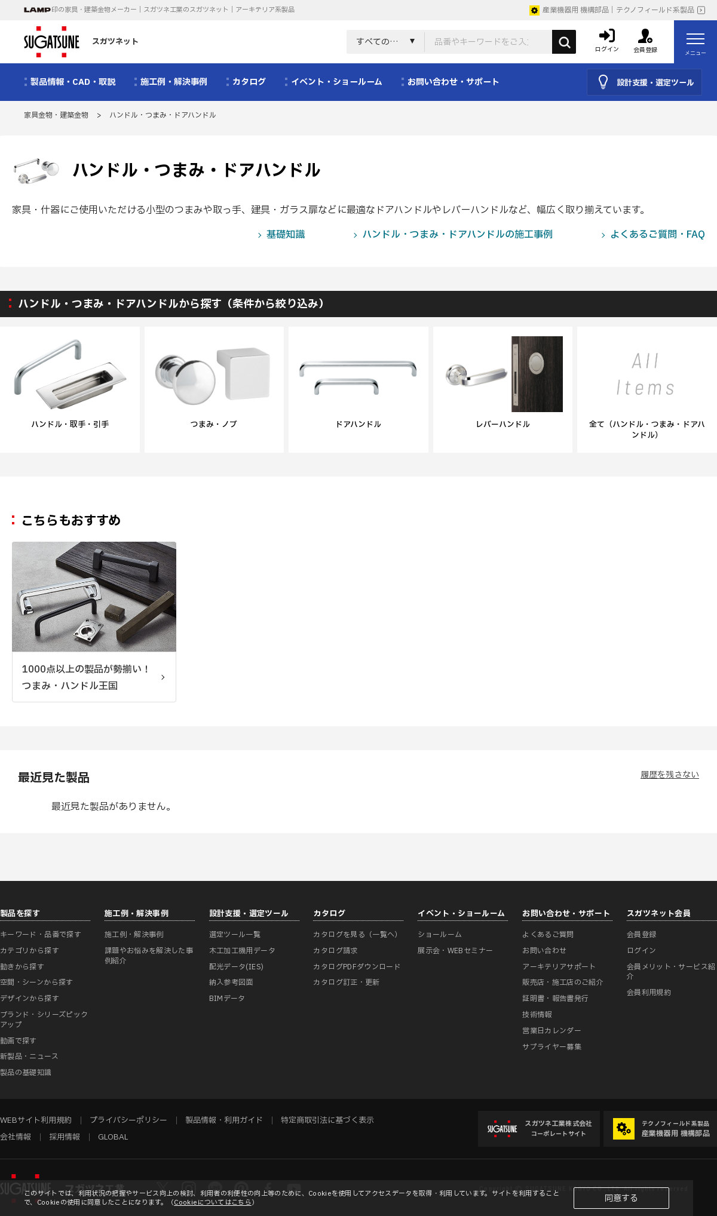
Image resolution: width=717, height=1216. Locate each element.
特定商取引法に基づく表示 (327, 1120)
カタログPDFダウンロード (357, 967)
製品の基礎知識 (26, 1072)
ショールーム (440, 934)
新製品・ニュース (29, 1056)
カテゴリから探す (29, 950)
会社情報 (15, 1137)
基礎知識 (285, 235)
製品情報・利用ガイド (224, 1120)
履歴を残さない (670, 775)
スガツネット (81, 41)
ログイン (641, 950)
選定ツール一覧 (235, 934)
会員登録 (641, 934)
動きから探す (22, 967)
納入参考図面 (231, 982)
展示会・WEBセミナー (455, 950)
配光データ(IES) (236, 967)
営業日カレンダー (551, 1030)
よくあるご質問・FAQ (657, 235)
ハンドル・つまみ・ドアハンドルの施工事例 (457, 235)
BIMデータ (227, 998)
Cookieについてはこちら (213, 1202)
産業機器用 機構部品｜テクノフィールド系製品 (611, 10)
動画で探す (18, 1041)
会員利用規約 (649, 992)
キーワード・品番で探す (40, 934)
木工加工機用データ (242, 950)
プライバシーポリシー (128, 1120)
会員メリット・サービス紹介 (671, 972)
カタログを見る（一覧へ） (357, 934)
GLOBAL (113, 1137)
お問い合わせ (544, 950)
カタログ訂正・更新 (346, 982)
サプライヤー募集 (551, 1047)
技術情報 (536, 1014)
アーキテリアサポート (559, 967)
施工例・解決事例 (134, 934)
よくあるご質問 (548, 934)
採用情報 (64, 1137)
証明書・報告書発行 (555, 998)
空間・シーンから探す (36, 982)
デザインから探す (29, 998)
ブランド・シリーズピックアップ (44, 1019)
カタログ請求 (335, 950)
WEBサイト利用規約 (36, 1120)
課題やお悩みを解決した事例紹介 (149, 955)
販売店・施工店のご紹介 (562, 982)
